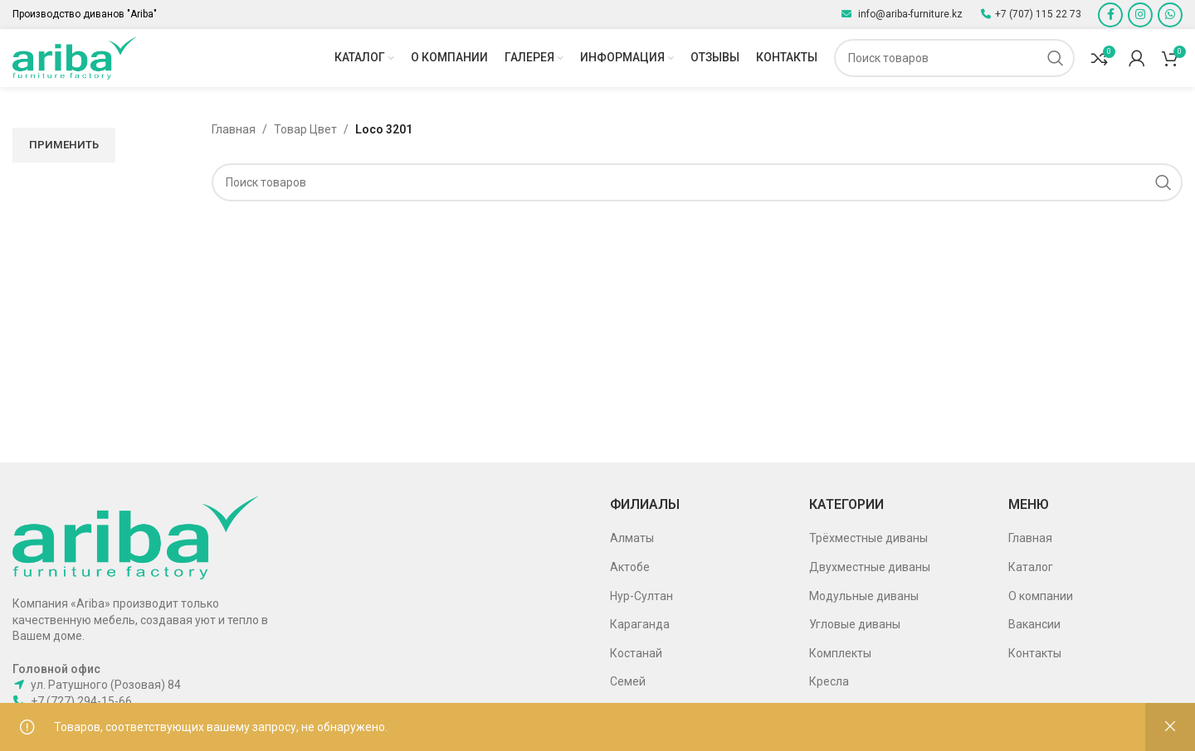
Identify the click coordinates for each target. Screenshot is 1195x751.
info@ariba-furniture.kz (909, 14)
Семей (628, 681)
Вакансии (1034, 624)
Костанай (636, 653)
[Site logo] (74, 57)
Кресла (829, 681)
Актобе (630, 567)
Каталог (1030, 567)
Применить (64, 144)
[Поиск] (954, 58)
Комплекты (840, 653)
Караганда (640, 624)
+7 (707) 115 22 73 (1038, 14)
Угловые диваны (854, 624)
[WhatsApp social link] (1170, 14)
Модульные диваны (864, 596)
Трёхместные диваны (868, 538)
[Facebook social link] (1110, 14)
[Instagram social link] (1140, 14)
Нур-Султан (641, 596)
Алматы (632, 538)
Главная (234, 129)
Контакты (1034, 653)
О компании (1040, 596)
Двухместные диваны (869, 567)
